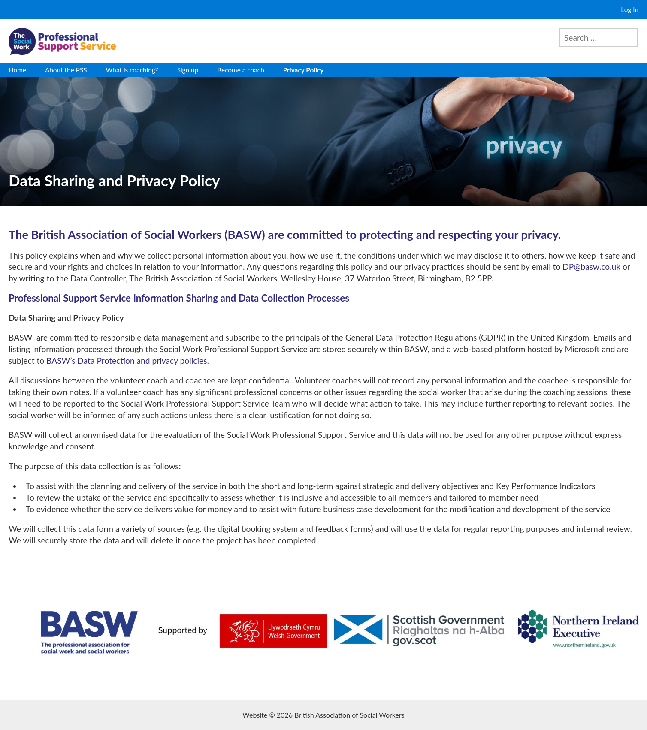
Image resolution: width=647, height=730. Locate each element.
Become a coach (240, 70)
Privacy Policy (303, 70)
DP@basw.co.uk (591, 266)
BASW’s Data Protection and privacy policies (126, 360)
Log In (629, 9)
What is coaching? (132, 70)
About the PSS (66, 70)
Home (17, 70)
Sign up (188, 70)
